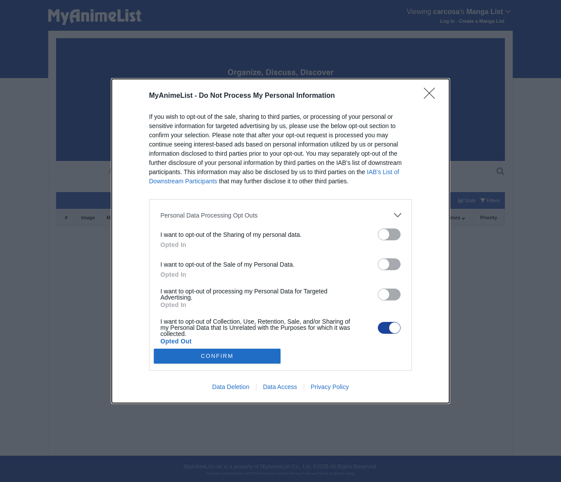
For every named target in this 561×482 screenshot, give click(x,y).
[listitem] (280, 215)
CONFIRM (217, 356)
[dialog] (280, 241)
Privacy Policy (330, 386)
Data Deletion (230, 386)
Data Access (280, 386)
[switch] (389, 234)
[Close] (432, 96)
